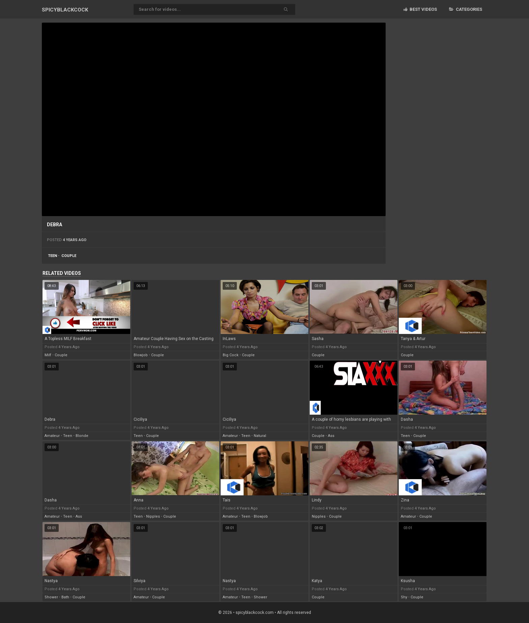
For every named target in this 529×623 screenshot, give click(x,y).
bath (65, 597)
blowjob (141, 355)
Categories (465, 9)
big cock (231, 355)
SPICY (65, 10)
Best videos (420, 9)
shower (51, 597)
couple (68, 256)
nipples (153, 516)
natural (260, 436)
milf (48, 355)
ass (331, 436)
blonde (82, 436)
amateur (52, 436)
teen (52, 256)
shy (404, 597)
